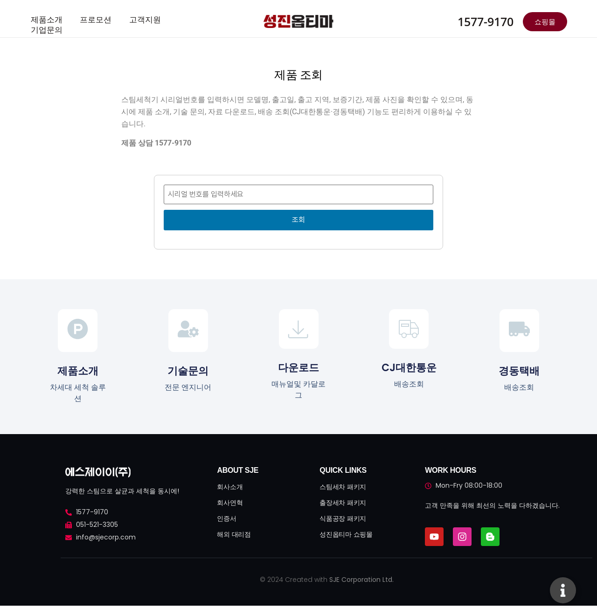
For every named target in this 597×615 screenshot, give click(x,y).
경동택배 (519, 371)
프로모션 (91, 19)
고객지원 (137, 19)
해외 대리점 (233, 534)
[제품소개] (77, 330)
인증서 (226, 518)
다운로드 (298, 367)
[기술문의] (188, 330)
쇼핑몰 (545, 21)
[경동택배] (519, 330)
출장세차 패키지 (342, 502)
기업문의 (45, 28)
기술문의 (187, 371)
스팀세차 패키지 (342, 486)
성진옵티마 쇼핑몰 (345, 534)
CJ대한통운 (409, 367)
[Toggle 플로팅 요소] (563, 590)
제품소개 (45, 19)
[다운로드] (299, 329)
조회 (298, 219)
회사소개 (230, 486)
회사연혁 (230, 502)
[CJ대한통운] (409, 329)
